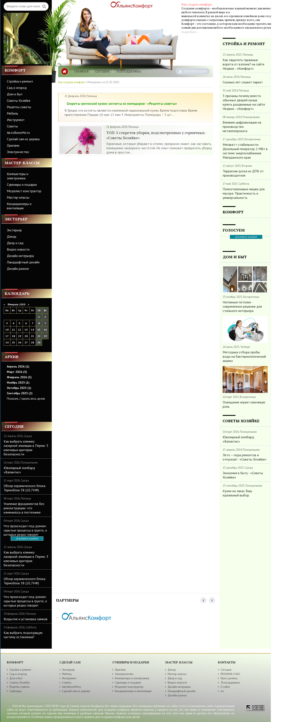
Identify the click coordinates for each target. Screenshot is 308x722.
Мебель (12, 113)
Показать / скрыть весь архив (26, 398)
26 (19, 342)
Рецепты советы (19, 107)
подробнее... (190, 32)
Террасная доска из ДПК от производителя (243, 173)
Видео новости (18, 249)
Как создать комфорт (71, 82)
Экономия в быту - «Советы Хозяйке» (243, 475)
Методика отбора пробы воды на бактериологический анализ (244, 356)
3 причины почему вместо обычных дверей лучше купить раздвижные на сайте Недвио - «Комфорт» (244, 102)
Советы (12, 126)
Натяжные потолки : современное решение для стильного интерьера (242, 306)
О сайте (225, 687)
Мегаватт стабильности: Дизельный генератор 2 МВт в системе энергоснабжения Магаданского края (245, 150)
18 (13, 336)
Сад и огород (17, 88)
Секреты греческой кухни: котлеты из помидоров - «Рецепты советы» (121, 103)
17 (7, 336)
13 (26, 329)
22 (38, 336)
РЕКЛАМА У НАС (230, 674)
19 (19, 336)
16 (45, 329)
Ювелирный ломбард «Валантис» (19, 470)
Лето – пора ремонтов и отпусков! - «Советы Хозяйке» (245, 457)
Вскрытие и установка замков (25, 619)
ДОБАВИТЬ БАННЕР (27, 538)
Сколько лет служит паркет (243, 82)
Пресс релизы (229, 678)
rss (222, 691)
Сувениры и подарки (22, 184)
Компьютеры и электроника (17, 176)
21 (32, 336)
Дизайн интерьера (20, 256)
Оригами (13, 145)
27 (26, 342)
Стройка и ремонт (20, 81)
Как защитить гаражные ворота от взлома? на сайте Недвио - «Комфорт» (243, 64)
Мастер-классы (18, 197)
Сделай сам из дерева (23, 139)
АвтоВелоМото (18, 132)
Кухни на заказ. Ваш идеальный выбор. (237, 493)
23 (45, 336)
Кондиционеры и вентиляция (19, 206)
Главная (81, 71)
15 (38, 329)
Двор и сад (15, 243)
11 (13, 329)
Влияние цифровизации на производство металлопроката (242, 126)
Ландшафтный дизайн (23, 262)
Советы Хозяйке (18, 100)
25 (13, 342)
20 (26, 336)
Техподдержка (128, 71)
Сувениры (15, 691)
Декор (11, 236)
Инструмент (16, 120)
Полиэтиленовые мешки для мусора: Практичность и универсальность (244, 193)
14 (32, 329)
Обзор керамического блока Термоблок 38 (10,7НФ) (24, 488)
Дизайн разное (18, 268)
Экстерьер (14, 230)
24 (7, 342)
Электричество (18, 152)
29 (38, 342)
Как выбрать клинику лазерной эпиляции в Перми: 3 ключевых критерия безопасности (26, 447)
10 (7, 329)
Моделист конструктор (24, 191)
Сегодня (102, 71)
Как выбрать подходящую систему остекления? (23, 634)
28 (32, 342)
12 (19, 329)
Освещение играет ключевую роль (244, 404)
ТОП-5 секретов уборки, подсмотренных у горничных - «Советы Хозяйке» (156, 135)
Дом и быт (15, 94)
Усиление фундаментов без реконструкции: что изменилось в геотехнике (24, 508)
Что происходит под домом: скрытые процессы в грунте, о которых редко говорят (25, 530)
